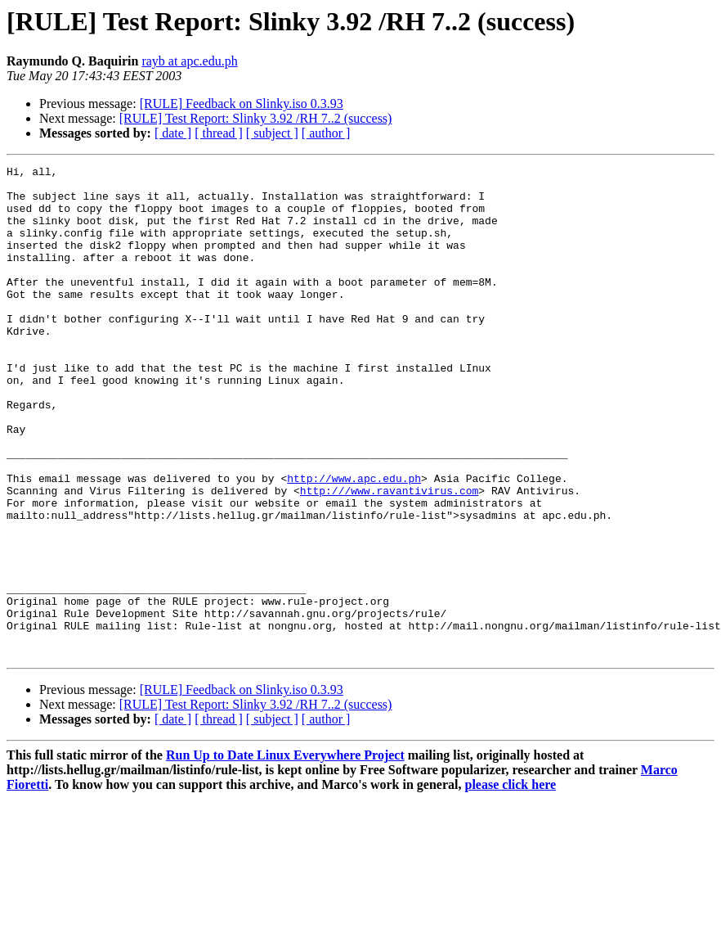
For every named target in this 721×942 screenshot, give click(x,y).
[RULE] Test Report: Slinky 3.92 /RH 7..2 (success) (255, 118)
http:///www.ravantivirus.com (389, 556)
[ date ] (172, 133)
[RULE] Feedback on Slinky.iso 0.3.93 (241, 103)
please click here (511, 883)
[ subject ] (272, 133)
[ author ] (326, 133)
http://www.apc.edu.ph (354, 541)
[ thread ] (219, 133)
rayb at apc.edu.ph (189, 61)
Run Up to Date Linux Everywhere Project (285, 853)
